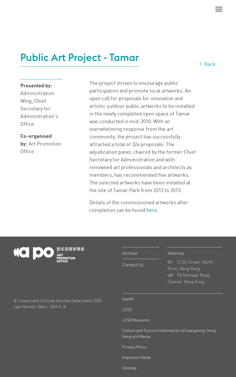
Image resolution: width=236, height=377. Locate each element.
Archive (129, 253)
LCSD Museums (136, 319)
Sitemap (129, 367)
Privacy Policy (134, 346)
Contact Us (133, 265)
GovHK (128, 298)
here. (152, 210)
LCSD (127, 309)
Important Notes (136, 357)
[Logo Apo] (49, 254)
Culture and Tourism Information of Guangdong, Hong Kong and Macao (169, 333)
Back (207, 63)
